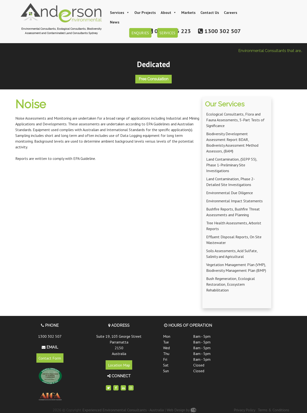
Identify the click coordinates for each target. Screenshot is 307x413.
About (168, 12)
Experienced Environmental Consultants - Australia (123, 409)
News (114, 22)
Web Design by (181, 409)
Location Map (119, 365)
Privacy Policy (244, 409)
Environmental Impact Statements (234, 200)
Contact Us (209, 12)
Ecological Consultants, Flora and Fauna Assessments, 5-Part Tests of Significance (235, 120)
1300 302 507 (50, 336)
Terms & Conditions (273, 409)
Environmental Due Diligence (229, 192)
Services (120, 12)
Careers (230, 12)
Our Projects (145, 12)
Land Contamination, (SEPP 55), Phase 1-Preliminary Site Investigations (231, 165)
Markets (188, 12)
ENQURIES (140, 32)
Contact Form (50, 357)
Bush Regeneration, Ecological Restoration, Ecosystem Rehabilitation (230, 284)
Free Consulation (153, 79)
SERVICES (167, 32)
